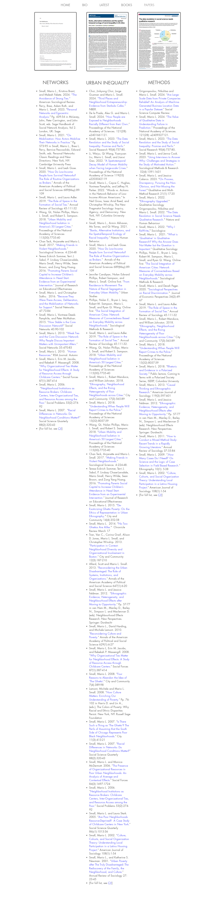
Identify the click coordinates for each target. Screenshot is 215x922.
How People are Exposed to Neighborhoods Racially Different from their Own (108, 120)
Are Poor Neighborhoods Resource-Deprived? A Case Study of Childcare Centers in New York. (109, 820)
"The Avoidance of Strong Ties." (58, 96)
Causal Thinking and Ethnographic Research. (157, 388)
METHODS (159, 82)
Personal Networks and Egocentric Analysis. (58, 113)
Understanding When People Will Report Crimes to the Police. (109, 408)
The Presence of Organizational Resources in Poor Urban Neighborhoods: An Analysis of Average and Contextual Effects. (108, 773)
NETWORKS (55, 82)
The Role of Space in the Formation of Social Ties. (58, 202)
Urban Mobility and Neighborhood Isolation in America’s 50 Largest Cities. (55, 223)
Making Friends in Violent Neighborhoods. (58, 246)
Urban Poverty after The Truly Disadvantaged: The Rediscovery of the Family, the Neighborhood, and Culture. (109, 866)
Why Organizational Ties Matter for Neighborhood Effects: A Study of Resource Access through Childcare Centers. (59, 371)
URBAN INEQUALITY (107, 83)
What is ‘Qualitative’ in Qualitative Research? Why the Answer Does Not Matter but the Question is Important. (158, 241)
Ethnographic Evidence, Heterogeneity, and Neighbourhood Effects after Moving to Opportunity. (107, 599)
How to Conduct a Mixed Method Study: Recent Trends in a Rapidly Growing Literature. (158, 441)
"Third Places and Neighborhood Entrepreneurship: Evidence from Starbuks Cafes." (108, 102)
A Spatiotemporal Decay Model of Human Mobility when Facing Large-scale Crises (108, 164)
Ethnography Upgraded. (154, 201)
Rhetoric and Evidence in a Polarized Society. (158, 370)
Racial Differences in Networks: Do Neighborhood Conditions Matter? (59, 413)
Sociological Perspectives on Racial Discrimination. (158, 291)
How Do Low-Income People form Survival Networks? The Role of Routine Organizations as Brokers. (59, 177)
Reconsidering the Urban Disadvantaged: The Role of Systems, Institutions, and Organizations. (108, 573)
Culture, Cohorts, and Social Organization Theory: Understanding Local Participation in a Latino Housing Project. (109, 842)
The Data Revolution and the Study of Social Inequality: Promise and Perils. (109, 142)
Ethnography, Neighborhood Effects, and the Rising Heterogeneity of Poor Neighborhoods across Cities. (106, 389)
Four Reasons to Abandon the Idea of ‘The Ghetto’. (108, 677)
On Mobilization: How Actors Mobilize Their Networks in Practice (59, 138)
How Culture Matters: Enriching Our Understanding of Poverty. (105, 695)
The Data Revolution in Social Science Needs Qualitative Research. (160, 215)
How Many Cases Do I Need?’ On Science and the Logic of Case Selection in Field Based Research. (159, 460)
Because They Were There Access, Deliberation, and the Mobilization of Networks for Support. (58, 301)
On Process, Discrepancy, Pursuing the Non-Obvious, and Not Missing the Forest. (157, 184)
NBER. (93, 109)
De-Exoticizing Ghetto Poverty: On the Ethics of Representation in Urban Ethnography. (109, 510)
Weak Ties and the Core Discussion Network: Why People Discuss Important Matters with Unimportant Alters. (59, 338)
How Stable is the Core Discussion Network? (57, 323)
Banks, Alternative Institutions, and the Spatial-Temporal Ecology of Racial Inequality (109, 233)
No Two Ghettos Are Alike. (108, 525)
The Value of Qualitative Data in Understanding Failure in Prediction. (158, 122)
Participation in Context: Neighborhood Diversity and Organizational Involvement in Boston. (106, 551)
